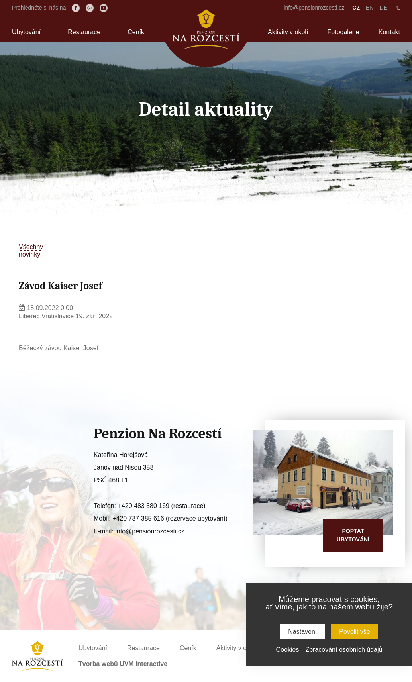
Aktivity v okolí (288, 32)
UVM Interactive (143, 663)
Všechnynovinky (31, 250)
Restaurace (84, 32)
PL (396, 7)
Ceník (136, 32)
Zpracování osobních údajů (343, 649)
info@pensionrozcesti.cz (314, 7)
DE (383, 7)
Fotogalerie (343, 32)
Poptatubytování (353, 535)
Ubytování (26, 32)
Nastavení (302, 631)
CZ (356, 7)
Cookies (287, 649)
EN (369, 7)
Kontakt (389, 32)
